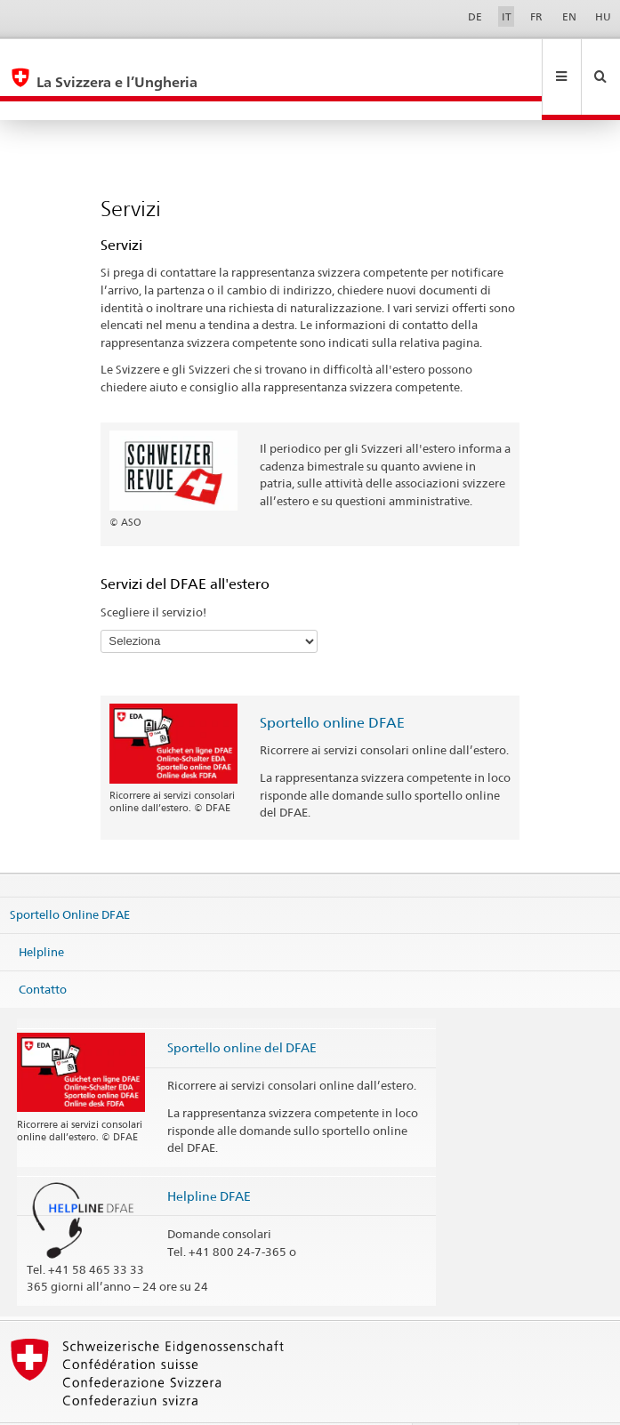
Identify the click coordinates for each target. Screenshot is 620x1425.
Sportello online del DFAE (242, 1009)
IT (506, 16)
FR (536, 16)
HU (603, 16)
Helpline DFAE (209, 1157)
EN (569, 16)
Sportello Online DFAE (70, 876)
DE (475, 16)
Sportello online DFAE (332, 684)
